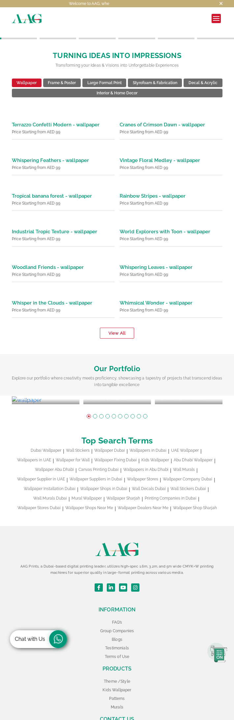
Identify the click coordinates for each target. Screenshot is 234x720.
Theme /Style (117, 666)
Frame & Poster (62, 75)
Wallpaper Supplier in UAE (41, 464)
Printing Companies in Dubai (170, 483)
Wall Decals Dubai (149, 473)
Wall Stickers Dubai (188, 473)
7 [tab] (126, 401)
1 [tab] (89, 401)
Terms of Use (117, 641)
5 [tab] (114, 401)
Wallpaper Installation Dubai (49, 473)
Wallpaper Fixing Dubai (115, 444)
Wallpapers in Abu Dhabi (145, 454)
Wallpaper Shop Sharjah (195, 492)
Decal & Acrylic (203, 75)
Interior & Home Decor (117, 85)
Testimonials (117, 633)
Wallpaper (26, 75)
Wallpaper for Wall (73, 444)
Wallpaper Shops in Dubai (103, 473)
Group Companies (117, 615)
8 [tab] (132, 401)
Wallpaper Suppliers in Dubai (96, 464)
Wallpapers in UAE (34, 444)
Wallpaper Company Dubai (187, 464)
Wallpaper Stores (142, 464)
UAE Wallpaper (185, 435)
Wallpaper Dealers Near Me (143, 492)
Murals (117, 692)
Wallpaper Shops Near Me (89, 492)
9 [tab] (139, 401)
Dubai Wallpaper (46, 435)
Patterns (117, 683)
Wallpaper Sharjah (123, 483)
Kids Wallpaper (155, 444)
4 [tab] (107, 401)
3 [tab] (101, 401)
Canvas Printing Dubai (98, 454)
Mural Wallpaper (87, 483)
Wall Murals (184, 454)
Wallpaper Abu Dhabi (54, 454)
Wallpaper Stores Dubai (39, 492)
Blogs (117, 624)
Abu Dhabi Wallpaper (193, 444)
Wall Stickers (78, 435)
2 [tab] (95, 401)
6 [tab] (120, 401)
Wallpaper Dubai (109, 435)
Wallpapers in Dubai (148, 435)
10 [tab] (145, 401)
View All (117, 325)
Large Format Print (104, 75)
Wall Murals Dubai (50, 483)
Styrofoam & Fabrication (155, 75)
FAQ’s (117, 607)
